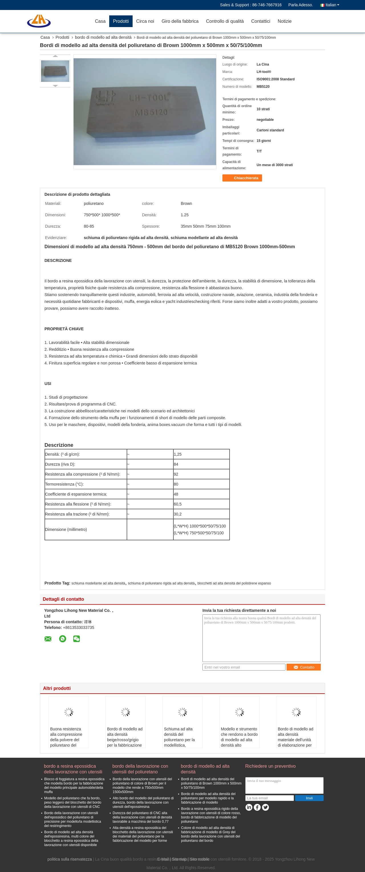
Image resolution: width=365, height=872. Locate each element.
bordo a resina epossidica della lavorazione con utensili (73, 769)
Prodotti (121, 21)
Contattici (260, 21)
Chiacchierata (242, 178)
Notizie (285, 21)
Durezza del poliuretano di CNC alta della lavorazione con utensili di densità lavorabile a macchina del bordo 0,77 (142, 817)
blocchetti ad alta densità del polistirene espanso (234, 583)
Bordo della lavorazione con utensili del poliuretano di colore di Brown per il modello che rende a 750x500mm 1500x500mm (142, 785)
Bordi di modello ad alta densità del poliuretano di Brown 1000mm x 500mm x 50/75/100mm (211, 783)
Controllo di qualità (225, 21)
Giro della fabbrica (180, 21)
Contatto (303, 667)
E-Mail (163, 859)
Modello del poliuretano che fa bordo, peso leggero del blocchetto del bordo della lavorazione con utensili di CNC (72, 802)
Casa (100, 21)
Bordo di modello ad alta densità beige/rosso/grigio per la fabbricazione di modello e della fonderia (125, 742)
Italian (332, 5)
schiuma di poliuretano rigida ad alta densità (161, 583)
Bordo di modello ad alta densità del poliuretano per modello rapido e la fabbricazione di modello (208, 798)
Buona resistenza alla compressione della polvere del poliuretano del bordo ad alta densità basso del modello (66, 745)
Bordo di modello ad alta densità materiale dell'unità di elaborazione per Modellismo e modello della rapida (295, 742)
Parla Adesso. (300, 5)
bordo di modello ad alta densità (103, 37)
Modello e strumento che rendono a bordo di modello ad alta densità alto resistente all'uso (239, 740)
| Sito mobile (199, 859)
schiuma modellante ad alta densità (98, 583)
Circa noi (145, 21)
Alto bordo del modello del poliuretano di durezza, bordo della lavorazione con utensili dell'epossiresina (143, 802)
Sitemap (179, 859)
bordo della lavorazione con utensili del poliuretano (140, 769)
